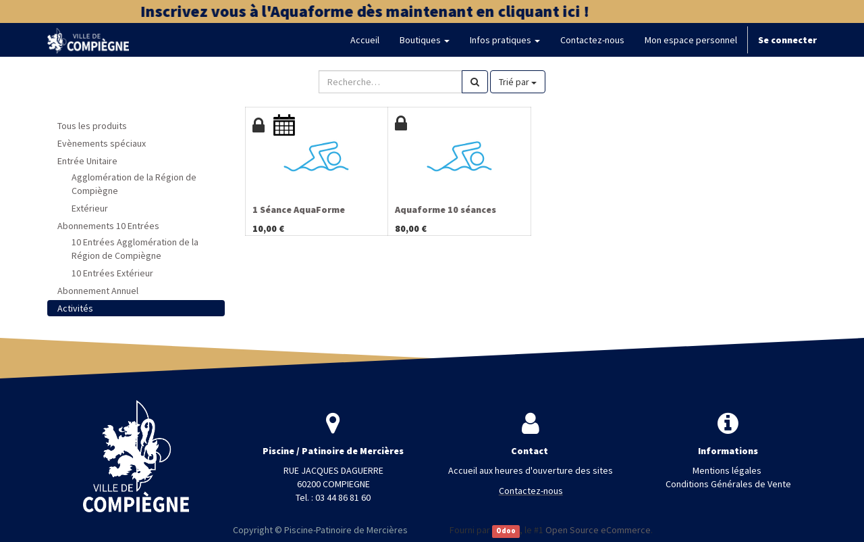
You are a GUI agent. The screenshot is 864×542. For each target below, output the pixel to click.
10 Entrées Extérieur (112, 273)
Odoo (506, 530)
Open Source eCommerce (598, 530)
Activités (75, 308)
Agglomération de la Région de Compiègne (134, 184)
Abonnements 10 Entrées (108, 226)
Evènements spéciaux (101, 143)
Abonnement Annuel (97, 291)
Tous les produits (92, 126)
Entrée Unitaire (87, 161)
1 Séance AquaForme (298, 209)
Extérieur (90, 208)
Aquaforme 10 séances (445, 209)
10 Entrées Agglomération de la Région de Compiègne (135, 249)
